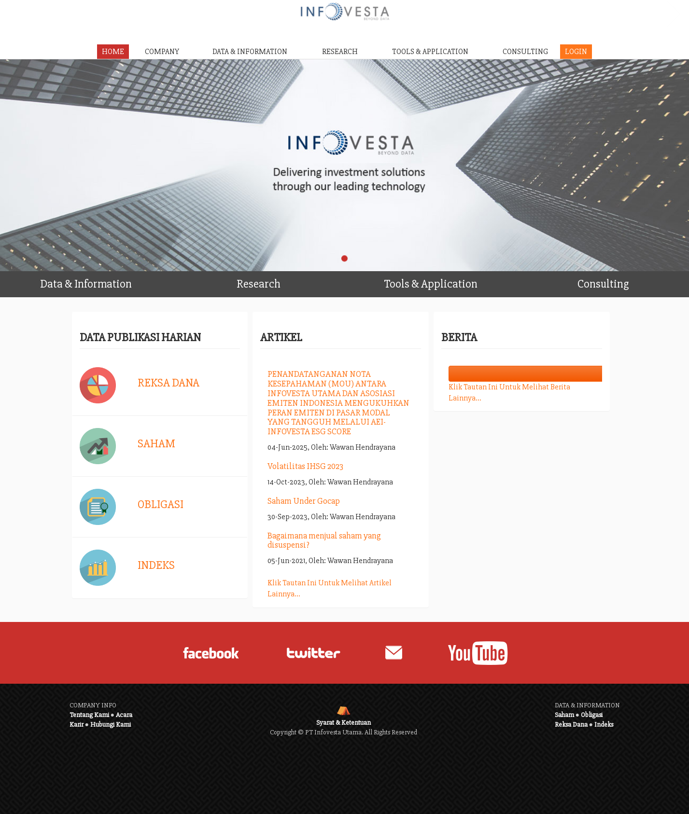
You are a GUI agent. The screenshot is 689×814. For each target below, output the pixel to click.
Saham (156, 444)
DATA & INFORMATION (249, 51)
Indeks (156, 565)
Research (290, 281)
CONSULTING (525, 51)
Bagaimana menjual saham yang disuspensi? (324, 540)
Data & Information (106, 281)
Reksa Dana (168, 383)
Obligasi (160, 504)
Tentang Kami (89, 715)
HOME (113, 51)
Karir (77, 724)
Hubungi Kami (110, 724)
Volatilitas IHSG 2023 (305, 466)
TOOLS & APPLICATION (430, 51)
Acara (124, 715)
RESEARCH (340, 51)
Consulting (630, 281)
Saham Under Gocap (303, 501)
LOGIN (576, 51)
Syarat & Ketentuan (343, 722)
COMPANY (162, 51)
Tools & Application (450, 281)
